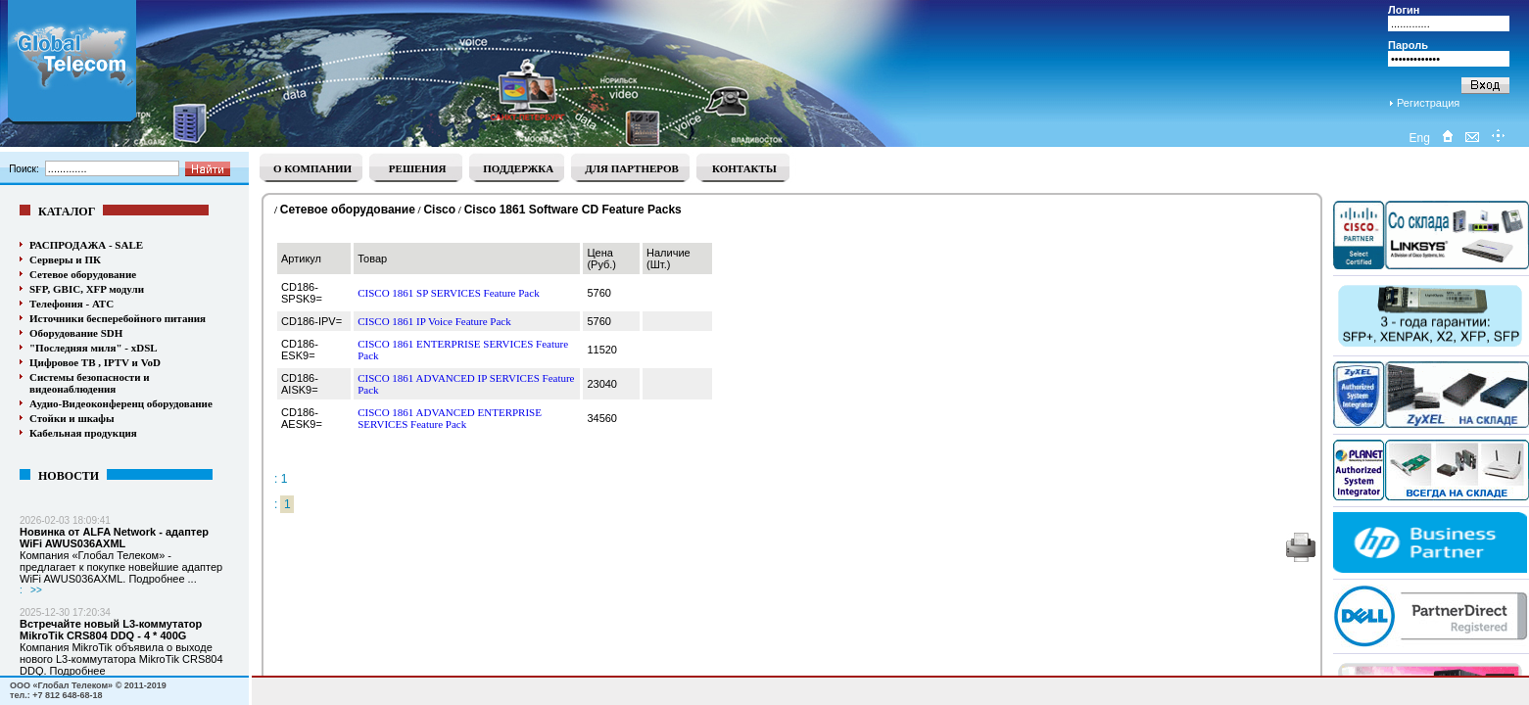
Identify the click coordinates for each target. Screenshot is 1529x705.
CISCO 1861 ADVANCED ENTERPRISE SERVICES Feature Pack (450, 418)
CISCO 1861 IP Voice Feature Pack (434, 321)
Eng (1419, 138)
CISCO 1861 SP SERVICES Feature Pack (448, 293)
